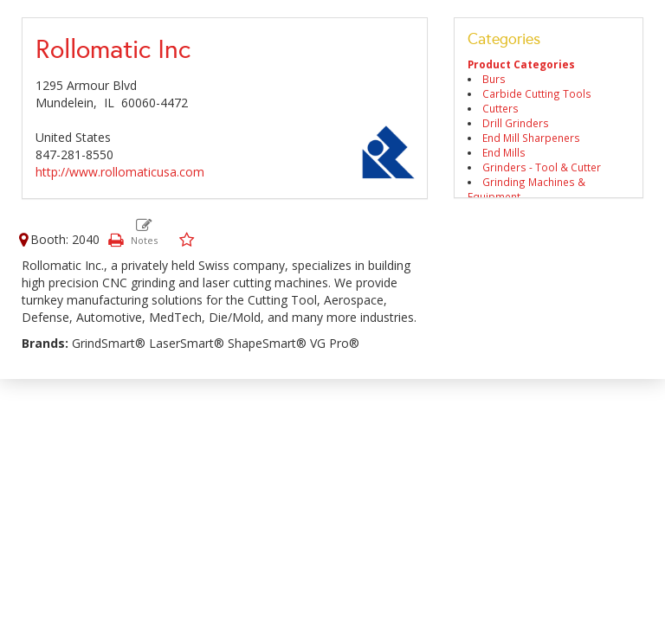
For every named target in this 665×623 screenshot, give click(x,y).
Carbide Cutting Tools (536, 93)
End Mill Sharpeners (531, 138)
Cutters (500, 108)
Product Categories (521, 64)
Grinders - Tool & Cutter (541, 167)
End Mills (504, 152)
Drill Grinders (515, 123)
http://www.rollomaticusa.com (120, 172)
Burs (494, 79)
